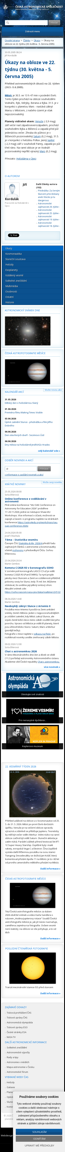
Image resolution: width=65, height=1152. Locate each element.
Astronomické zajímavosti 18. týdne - (49, 224)
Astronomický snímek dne (22, 310)
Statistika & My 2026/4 (30, 543)
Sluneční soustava (15, 259)
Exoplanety (11, 270)
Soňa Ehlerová (12, 494)
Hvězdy (9, 264)
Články (26, 40)
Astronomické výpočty (18, 1052)
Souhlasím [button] (39, 1132)
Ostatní (9, 297)
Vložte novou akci (53, 389)
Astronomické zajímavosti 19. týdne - (49, 218)
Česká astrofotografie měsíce (25, 353)
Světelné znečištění (16, 280)
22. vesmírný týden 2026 (20, 766)
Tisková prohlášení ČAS (19, 1012)
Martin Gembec (12, 563)
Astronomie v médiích (18, 1062)
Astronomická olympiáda (20, 1022)
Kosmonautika (13, 253)
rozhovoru (17, 550)
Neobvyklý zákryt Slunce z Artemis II (27, 606)
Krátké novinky (15, 484)
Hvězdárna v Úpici (26, 158)
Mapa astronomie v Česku (20, 1067)
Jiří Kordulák (11, 55)
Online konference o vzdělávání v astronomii (25, 500)
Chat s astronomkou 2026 (21, 651)
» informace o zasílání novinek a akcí (24, 474)
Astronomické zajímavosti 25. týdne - (49, 211)
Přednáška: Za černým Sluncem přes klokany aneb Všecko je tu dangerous (49, 195)
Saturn (37, 136)
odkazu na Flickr (42, 633)
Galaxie (11, 1087)
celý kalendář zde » (49, 450)
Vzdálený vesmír (14, 275)
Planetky (11, 1092)
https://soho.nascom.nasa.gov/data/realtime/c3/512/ (33, 592)
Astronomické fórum (17, 1071)
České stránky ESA (16, 1032)
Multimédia (11, 286)
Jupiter (51, 140)
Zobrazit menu (32, 31)
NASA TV (11, 1037)
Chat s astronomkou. (49, 661)
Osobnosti (11, 291)
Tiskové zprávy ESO (17, 1027)
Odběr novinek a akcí (19, 460)
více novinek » (52, 666)
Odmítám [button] (39, 1138)
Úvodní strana (12, 40)
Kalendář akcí (14, 391)
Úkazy (37, 40)
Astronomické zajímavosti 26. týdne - (49, 205)
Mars (42, 151)
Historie (9, 302)
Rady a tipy (12, 1057)
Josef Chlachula (12, 535)
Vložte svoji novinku (52, 482)
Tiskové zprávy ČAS (17, 1017)
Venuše (39, 121)
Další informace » (50, 868)
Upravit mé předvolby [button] (39, 1145)
